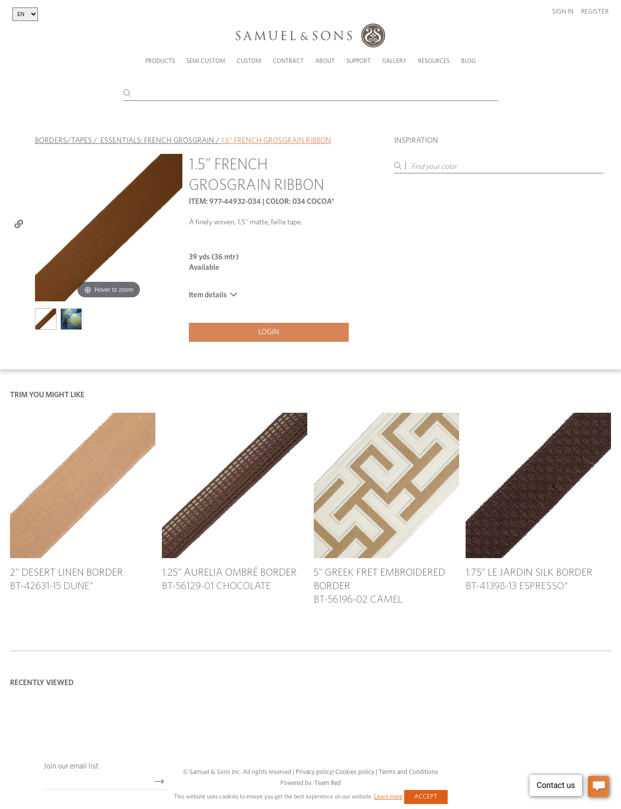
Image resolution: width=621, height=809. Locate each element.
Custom (249, 61)
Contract (288, 61)
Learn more (388, 797)
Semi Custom (205, 61)
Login (268, 332)
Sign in (563, 11)
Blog (468, 61)
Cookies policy (354, 772)
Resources (434, 61)
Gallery (394, 61)
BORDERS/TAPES (63, 140)
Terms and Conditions (407, 772)
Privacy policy (314, 772)
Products (160, 61)
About (325, 61)
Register (595, 11)
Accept (426, 797)
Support (358, 61)
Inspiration (416, 140)
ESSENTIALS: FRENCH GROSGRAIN (157, 140)
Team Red (327, 783)
